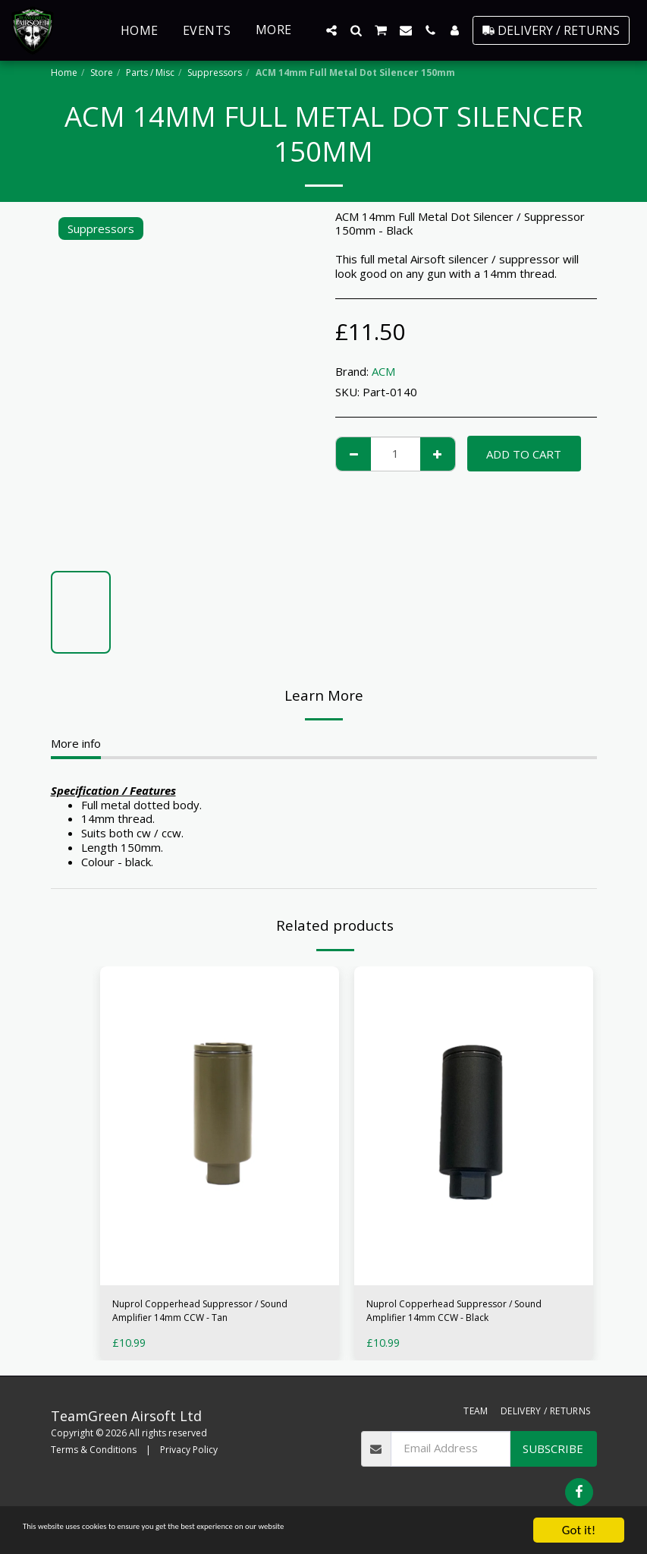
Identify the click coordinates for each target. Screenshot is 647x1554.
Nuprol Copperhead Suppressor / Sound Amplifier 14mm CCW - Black (470, 1314)
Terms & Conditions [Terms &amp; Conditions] (94, 1456)
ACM (383, 371)
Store (101, 72)
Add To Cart (523, 454)
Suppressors (214, 72)
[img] (219, 1125)
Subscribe (553, 1454)
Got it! (578, 1530)
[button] (331, 30)
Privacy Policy (189, 1456)
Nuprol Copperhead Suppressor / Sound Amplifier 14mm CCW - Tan (216, 1314)
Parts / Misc (150, 72)
